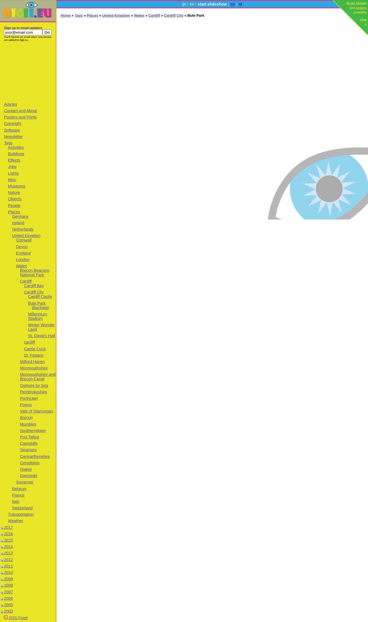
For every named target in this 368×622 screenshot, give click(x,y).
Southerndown (33, 430)
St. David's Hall (41, 336)
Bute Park (37, 303)
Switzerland (22, 508)
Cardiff (26, 281)
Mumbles (28, 424)
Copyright (12, 123)
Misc (12, 179)
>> (232, 4)
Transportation (21, 514)
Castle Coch (35, 349)
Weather (15, 521)
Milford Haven (32, 361)
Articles (10, 104)
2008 (8, 585)
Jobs (12, 166)
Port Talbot (29, 437)
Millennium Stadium (37, 316)
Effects (14, 160)
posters (361, 7)
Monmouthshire (34, 368)
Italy (15, 501)
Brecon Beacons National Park (35, 272)
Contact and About (20, 110)
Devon (22, 247)
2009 (8, 579)
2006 (8, 598)
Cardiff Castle (40, 296)
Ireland (18, 223)
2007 (8, 592)
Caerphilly (29, 443)
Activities (16, 147)
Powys (26, 405)
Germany (20, 216)
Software (12, 130)
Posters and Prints (20, 117)
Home (66, 15)
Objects (15, 199)
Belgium (19, 489)
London (22, 259)
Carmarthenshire (35, 456)
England (23, 253)
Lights (13, 173)
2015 (8, 540)
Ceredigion (29, 463)
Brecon (26, 417)
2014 (8, 546)
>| (240, 4)
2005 (8, 605)
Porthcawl (29, 398)
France (18, 495)
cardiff (29, 342)
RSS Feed (15, 618)
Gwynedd (28, 475)
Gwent (26, 469)
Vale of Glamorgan (36, 411)
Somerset (24, 482)
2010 (8, 572)
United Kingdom (26, 235)
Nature (14, 192)
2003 (8, 611)
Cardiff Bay (34, 285)
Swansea (28, 450)
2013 (8, 553)
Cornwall (24, 240)
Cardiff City (34, 292)
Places (14, 212)
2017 (8, 527)
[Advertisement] (28, 71)
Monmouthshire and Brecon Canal (37, 376)
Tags (8, 143)
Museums (16, 186)
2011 (8, 566)
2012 (8, 559)
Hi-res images (357, 3)
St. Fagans (33, 355)
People (14, 205)
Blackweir (40, 307)
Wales (21, 266)
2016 (8, 534)
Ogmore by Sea (34, 385)
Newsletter (13, 136)
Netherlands (23, 229)
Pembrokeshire (33, 392)
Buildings (16, 154)
